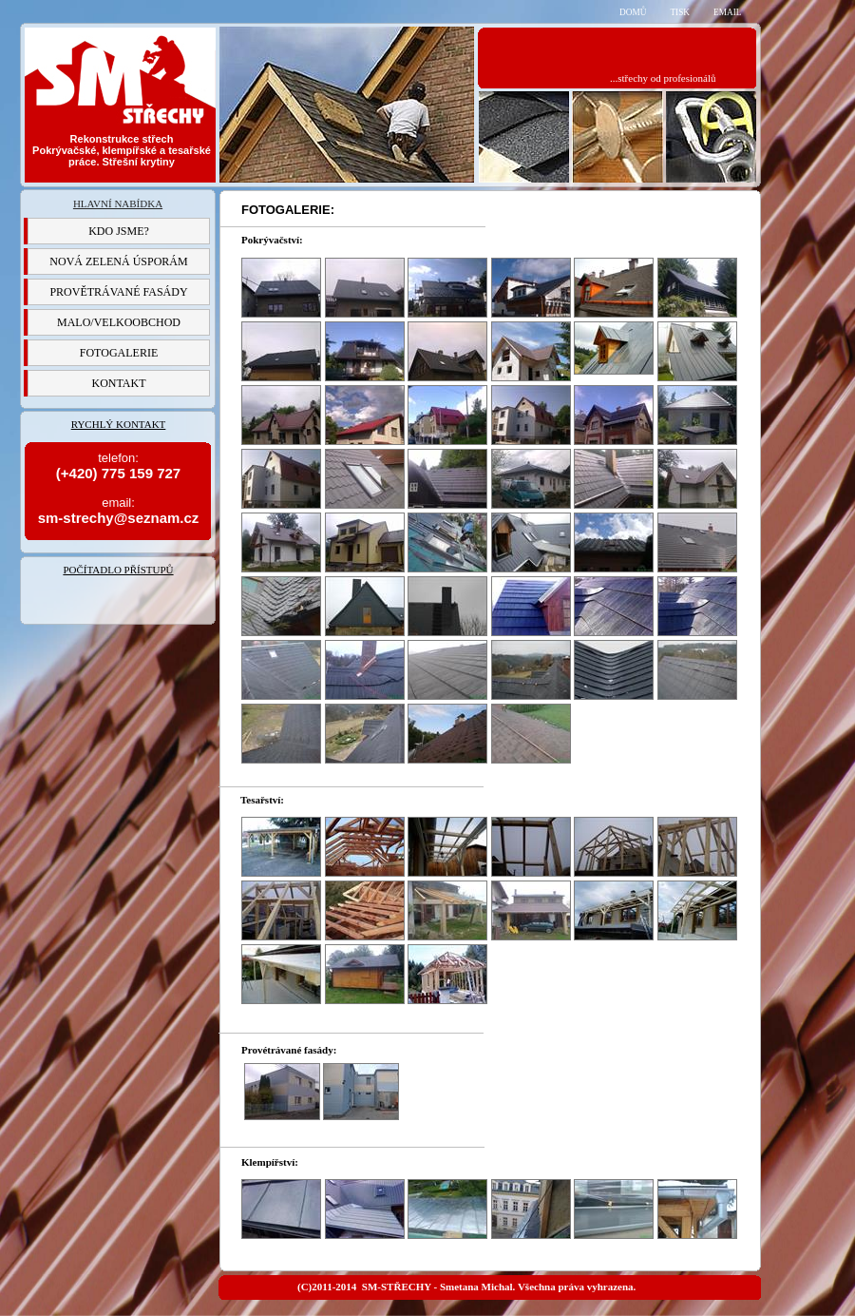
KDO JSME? (118, 231)
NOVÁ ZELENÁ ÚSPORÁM (118, 261)
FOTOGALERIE (119, 352)
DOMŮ (632, 12)
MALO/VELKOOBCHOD (118, 322)
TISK (680, 12)
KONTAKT (118, 383)
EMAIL (727, 12)
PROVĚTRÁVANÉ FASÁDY (118, 292)
